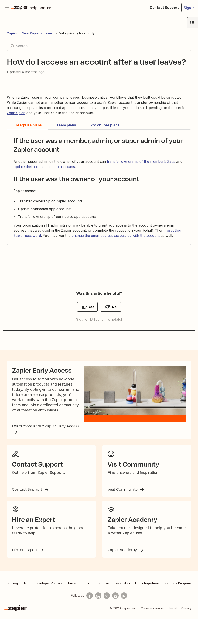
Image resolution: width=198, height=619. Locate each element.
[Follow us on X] (107, 599)
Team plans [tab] (66, 125)
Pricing (13, 586)
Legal (173, 611)
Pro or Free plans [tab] (104, 125)
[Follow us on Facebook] (89, 599)
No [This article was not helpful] (114, 307)
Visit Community (123, 492)
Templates (122, 586)
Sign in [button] (189, 8)
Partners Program (178, 586)
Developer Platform (48, 586)
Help (26, 586)
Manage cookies (153, 611)
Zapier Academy (123, 553)
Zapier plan (16, 113)
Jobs (85, 586)
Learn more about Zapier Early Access (45, 428)
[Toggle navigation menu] (6, 7)
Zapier (12, 33)
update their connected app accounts (44, 166)
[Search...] (99, 46)
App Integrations (147, 586)
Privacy (186, 611)
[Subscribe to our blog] (124, 599)
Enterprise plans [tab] (28, 125)
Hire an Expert (25, 553)
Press (72, 586)
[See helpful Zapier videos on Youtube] (115, 599)
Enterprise (101, 586)
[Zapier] (15, 612)
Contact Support (27, 492)
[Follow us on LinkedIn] (98, 599)
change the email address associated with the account (116, 235)
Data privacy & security (76, 33)
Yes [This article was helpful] (91, 307)
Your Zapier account (37, 33)
